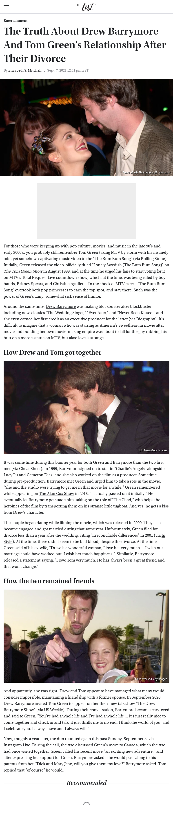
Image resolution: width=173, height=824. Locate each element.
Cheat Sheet (30, 468)
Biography (145, 319)
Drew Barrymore (61, 306)
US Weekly (53, 710)
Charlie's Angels (130, 468)
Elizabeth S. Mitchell (25, 70)
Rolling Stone (153, 258)
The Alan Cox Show (56, 493)
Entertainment (15, 20)
